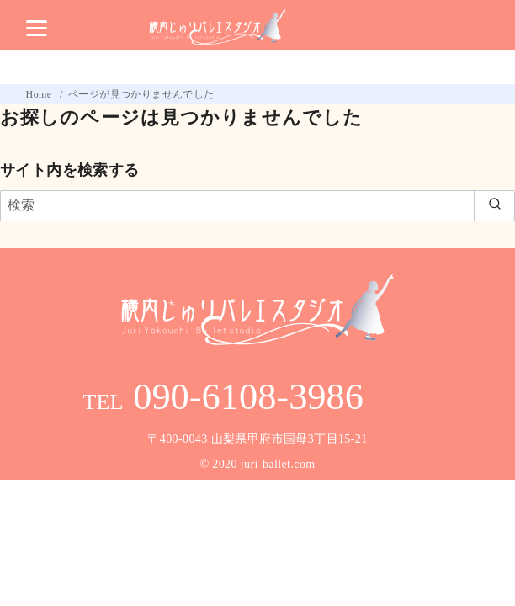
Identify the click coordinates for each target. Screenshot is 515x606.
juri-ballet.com (278, 464)
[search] (494, 205)
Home (40, 94)
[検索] (257, 205)
